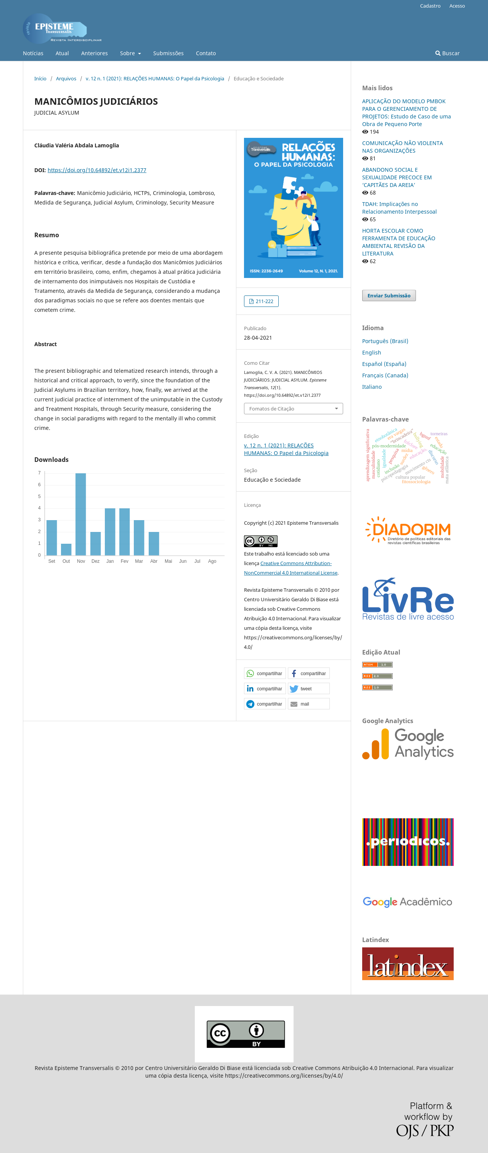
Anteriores (94, 53)
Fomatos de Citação (271, 408)
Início (40, 78)
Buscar (447, 53)
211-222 (264, 301)
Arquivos (66, 78)
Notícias (33, 53)
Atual (62, 53)
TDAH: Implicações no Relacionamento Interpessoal (399, 207)
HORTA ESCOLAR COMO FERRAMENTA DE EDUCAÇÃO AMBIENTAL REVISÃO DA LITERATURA (398, 242)
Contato (206, 53)
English (371, 352)
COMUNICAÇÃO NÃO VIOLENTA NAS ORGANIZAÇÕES (402, 146)
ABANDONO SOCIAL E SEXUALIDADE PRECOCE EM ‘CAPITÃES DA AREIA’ (397, 177)
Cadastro (430, 5)
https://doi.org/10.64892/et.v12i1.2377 (97, 170)
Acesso (457, 5)
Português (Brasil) (385, 341)
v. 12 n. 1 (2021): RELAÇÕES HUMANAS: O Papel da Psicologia (155, 78)
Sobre (128, 53)
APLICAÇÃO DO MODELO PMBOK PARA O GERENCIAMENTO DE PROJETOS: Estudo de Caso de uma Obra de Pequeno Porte (406, 112)
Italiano (372, 386)
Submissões (168, 53)
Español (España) (384, 363)
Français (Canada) (385, 375)
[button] (265, 673)
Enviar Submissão (389, 295)
